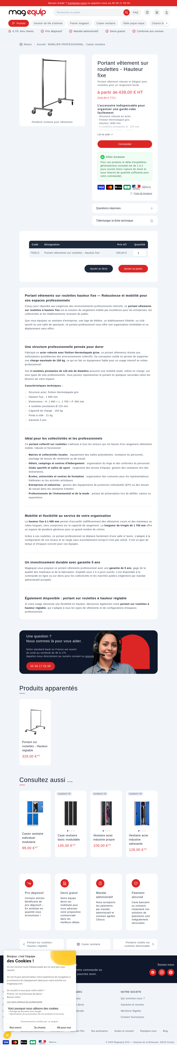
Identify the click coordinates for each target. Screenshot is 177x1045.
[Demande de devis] (147, 12)
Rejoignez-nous (148, 1031)
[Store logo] (27, 12)
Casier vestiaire (106, 23)
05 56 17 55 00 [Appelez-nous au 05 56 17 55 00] (121, 3)
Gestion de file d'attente (48, 23)
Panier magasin (79, 23)
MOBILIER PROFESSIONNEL (66, 44)
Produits (18, 23)
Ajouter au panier (133, 268)
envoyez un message (98, 656)
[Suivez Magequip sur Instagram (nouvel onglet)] (161, 972)
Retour (25, 44)
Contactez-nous (77, 3)
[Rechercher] (91, 12)
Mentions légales (131, 1010)
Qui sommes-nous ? (133, 998)
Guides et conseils (124, 1031)
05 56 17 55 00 (40, 666)
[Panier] (156, 12)
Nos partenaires (99, 1031)
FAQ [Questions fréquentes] (135, 12)
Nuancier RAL (77, 1031)
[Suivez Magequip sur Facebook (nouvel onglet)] (152, 972)
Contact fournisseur (133, 1017)
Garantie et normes (132, 1004)
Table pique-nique (134, 23)
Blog (165, 1031)
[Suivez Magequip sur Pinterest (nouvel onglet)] (170, 972)
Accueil (41, 44)
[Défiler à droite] (166, 23)
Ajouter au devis (98, 268)
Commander (124, 144)
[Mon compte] (166, 12)
